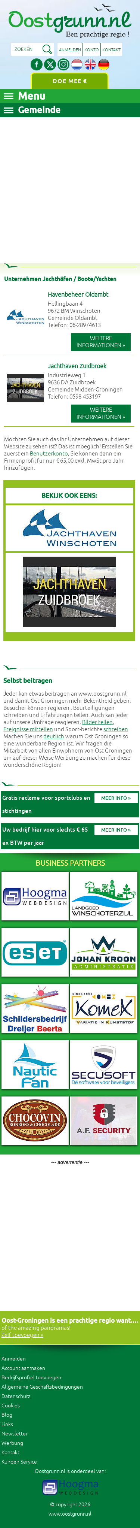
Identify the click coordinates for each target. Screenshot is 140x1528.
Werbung (12, 1443)
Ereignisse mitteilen (28, 729)
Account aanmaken (23, 1368)
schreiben (115, 729)
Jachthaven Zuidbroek (77, 366)
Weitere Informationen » (101, 342)
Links (7, 1424)
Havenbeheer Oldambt (78, 295)
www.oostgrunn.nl (70, 1514)
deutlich (53, 736)
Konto (91, 49)
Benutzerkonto (49, 453)
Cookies (10, 1406)
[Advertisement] (70, 187)
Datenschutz (15, 1396)
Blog (6, 1415)
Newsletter (14, 1434)
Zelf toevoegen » (22, 1335)
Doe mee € (70, 81)
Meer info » (116, 798)
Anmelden (70, 49)
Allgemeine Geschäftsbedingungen (42, 1387)
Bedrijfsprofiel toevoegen (31, 1377)
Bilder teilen (97, 722)
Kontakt (111, 49)
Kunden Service (19, 1462)
